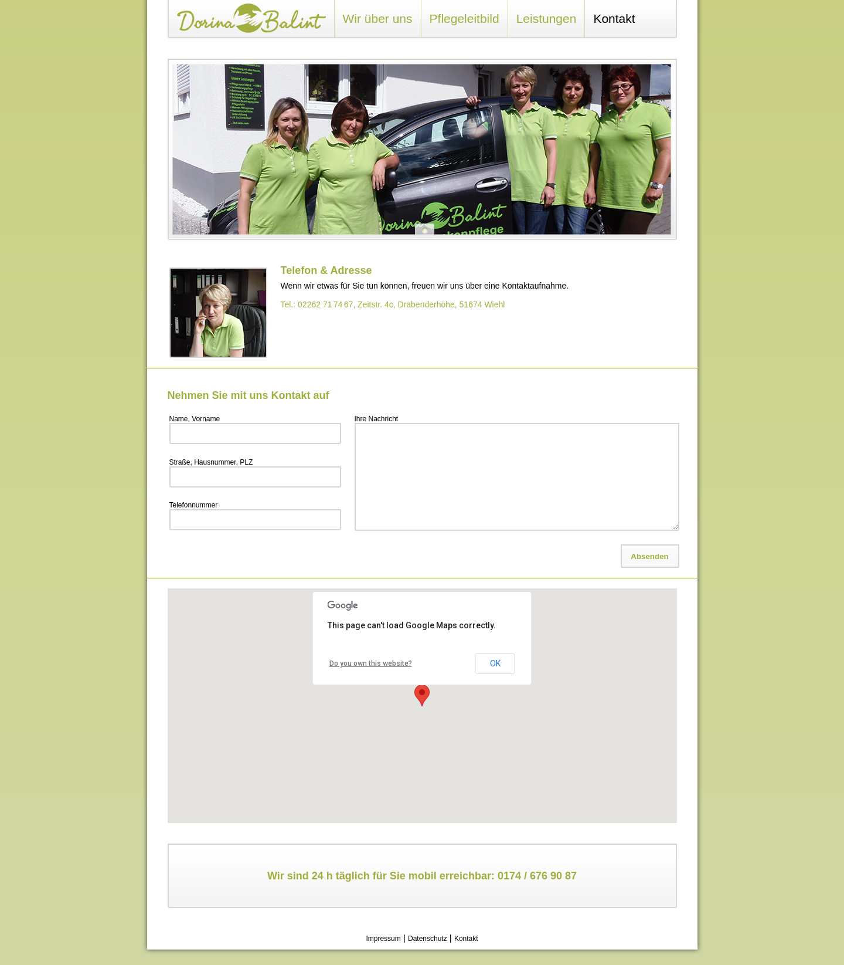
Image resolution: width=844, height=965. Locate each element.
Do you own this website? (370, 663)
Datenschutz (427, 938)
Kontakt (614, 18)
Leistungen (546, 18)
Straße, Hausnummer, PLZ (211, 462)
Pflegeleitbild (464, 18)
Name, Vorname (194, 419)
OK (495, 663)
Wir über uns (378, 18)
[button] (422, 695)
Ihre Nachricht (377, 419)
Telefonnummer (193, 505)
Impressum (383, 938)
